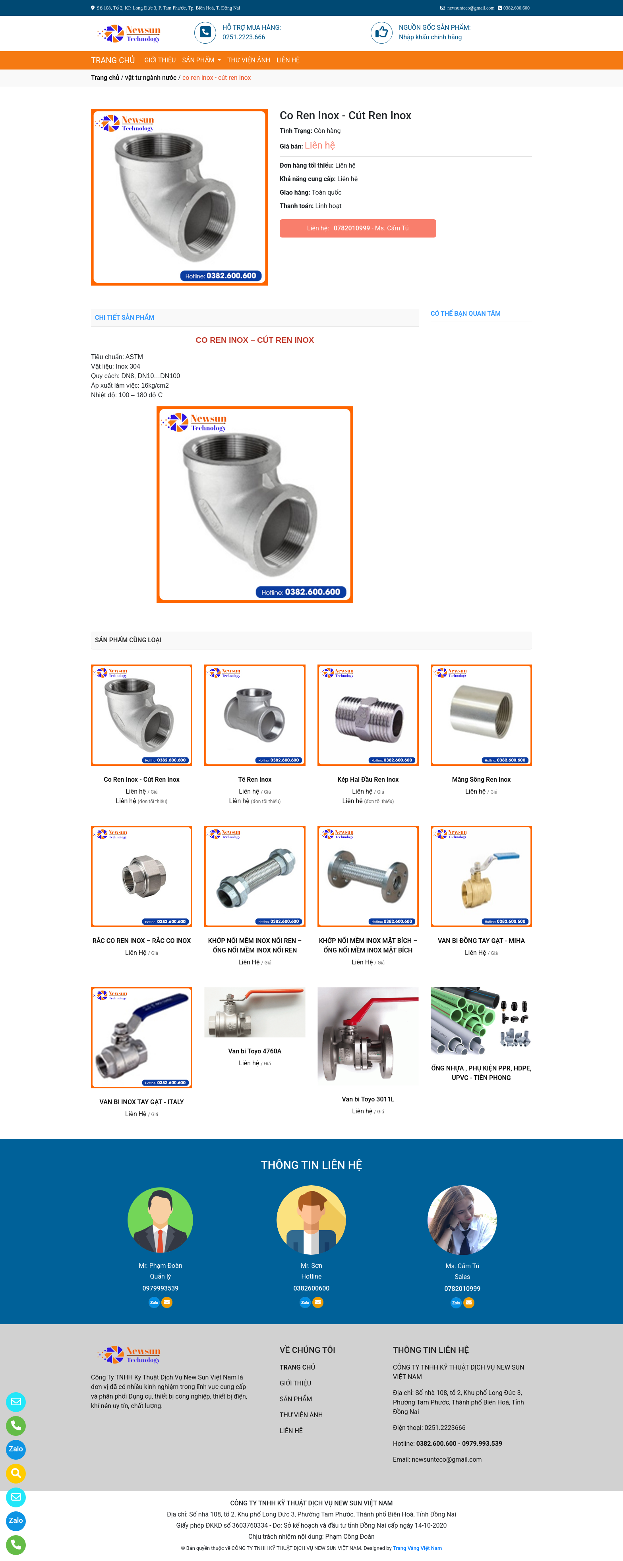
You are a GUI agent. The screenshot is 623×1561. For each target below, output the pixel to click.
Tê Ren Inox (255, 779)
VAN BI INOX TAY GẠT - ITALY (141, 1102)
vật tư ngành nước (151, 77)
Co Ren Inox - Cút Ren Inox (141, 779)
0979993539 (161, 1288)
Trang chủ (105, 77)
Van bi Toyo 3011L (368, 1099)
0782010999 (352, 228)
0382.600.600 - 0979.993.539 (459, 1443)
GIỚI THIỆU (160, 60)
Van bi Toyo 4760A (255, 1051)
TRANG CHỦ (113, 60)
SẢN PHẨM (199, 60)
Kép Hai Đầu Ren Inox (368, 779)
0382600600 (311, 1288)
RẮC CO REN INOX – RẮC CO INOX (142, 941)
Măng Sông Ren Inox (481, 779)
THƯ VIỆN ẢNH (248, 60)
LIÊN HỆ (288, 60)
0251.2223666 (445, 1428)
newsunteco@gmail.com (447, 1459)
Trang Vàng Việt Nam (417, 1548)
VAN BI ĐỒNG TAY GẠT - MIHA (481, 941)
